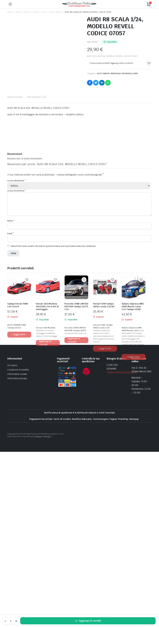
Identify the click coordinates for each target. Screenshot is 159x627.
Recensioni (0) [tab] (36, 260)
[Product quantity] (10, 621)
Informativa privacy (17, 541)
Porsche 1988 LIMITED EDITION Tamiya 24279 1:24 (76, 469)
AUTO (44, 12)
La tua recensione (16, 353)
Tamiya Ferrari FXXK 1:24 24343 (17, 468)
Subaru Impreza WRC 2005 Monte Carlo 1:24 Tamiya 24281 (133, 469)
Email (10, 396)
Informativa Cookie (17, 537)
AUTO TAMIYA (56, 12)
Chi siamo (12, 528)
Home (9, 12)
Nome (11, 384)
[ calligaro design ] (42, 599)
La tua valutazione (16, 343)
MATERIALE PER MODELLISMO (124, 73)
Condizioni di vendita (18, 532)
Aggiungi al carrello (90, 620)
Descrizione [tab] (15, 260)
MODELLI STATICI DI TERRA (27, 12)
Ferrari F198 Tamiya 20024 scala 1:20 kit (104, 468)
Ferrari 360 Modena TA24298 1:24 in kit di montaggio (47, 469)
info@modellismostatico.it (121, 535)
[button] (149, 63)
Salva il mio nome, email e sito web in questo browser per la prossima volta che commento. (53, 409)
